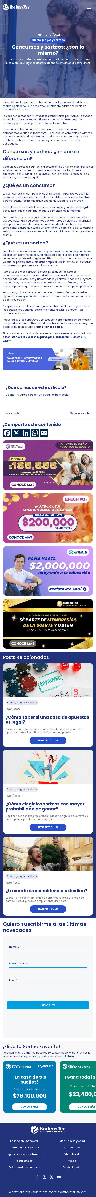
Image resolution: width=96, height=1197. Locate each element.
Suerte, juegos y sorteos (24, 1147)
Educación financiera (24, 1141)
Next (65, 1118)
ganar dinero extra (49, 327)
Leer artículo (48, 740)
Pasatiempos (24, 1161)
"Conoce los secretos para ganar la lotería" (40, 337)
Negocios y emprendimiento (24, 1154)
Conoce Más (29, 1106)
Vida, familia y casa (72, 1141)
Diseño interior (72, 1167)
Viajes (72, 1161)
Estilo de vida (72, 1154)
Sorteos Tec (72, 1147)
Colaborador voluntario (24, 1167)
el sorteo (26, 251)
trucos (17, 296)
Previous (34, 1118)
